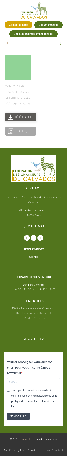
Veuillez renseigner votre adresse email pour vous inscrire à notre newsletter (29, 367)
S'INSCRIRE (18, 416)
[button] (18, 25)
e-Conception (25, 439)
